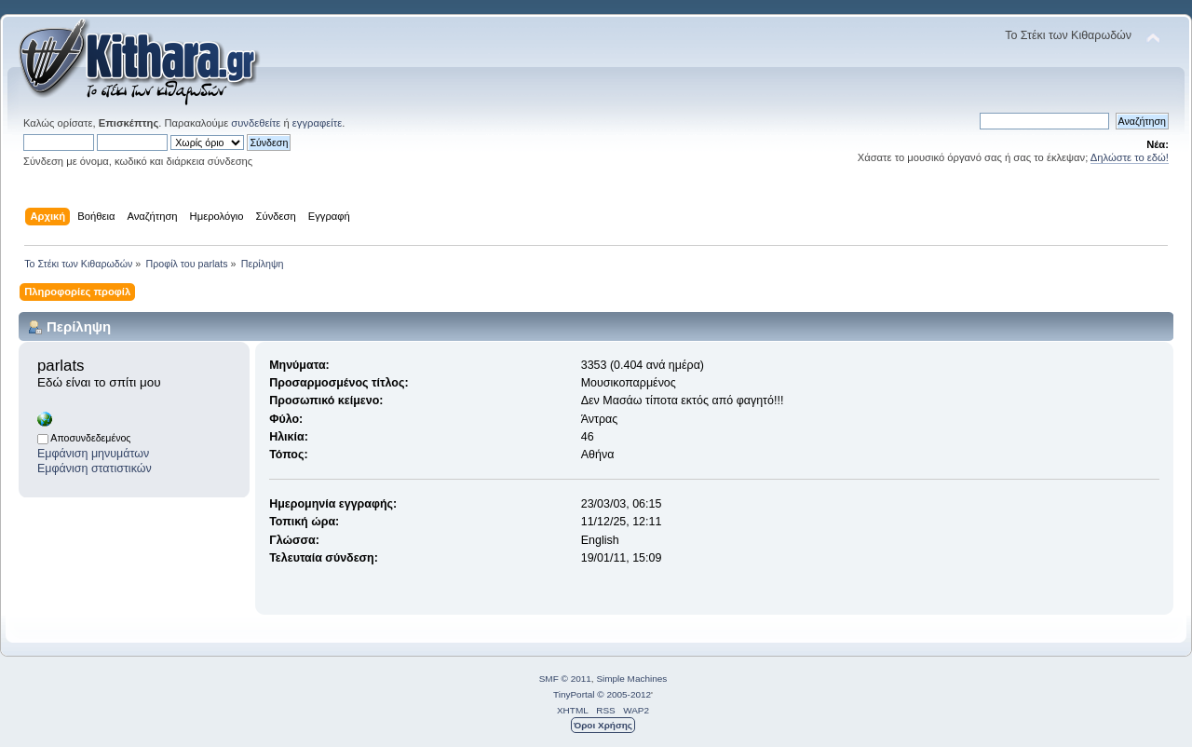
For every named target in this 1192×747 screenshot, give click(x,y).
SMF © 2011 (565, 678)
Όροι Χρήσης (603, 725)
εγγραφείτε (317, 123)
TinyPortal (574, 694)
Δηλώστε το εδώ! (1129, 157)
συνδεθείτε (255, 123)
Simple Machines (631, 678)
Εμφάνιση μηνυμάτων (93, 453)
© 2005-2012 (624, 694)
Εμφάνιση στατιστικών (94, 468)
